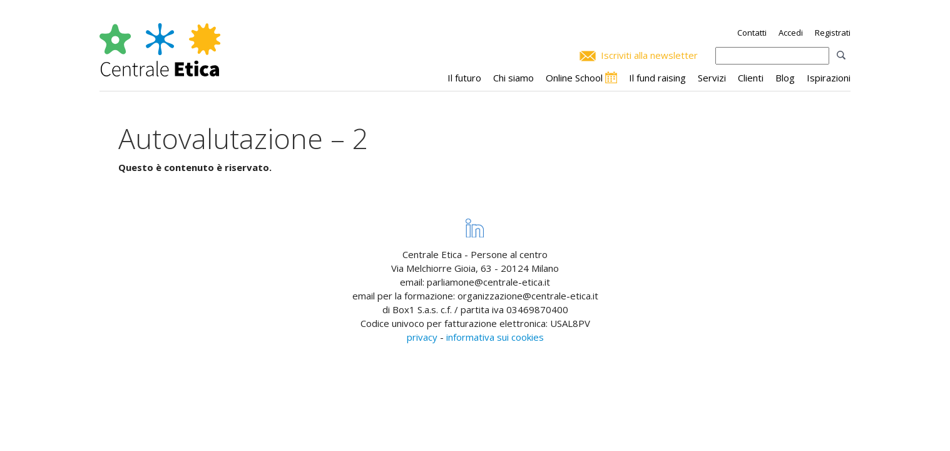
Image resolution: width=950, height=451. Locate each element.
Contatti (752, 32)
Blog (785, 77)
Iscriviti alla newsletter (649, 55)
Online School (574, 77)
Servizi (712, 77)
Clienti (751, 77)
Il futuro (464, 77)
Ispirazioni (828, 77)
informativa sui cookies (495, 337)
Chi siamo (513, 77)
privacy (422, 337)
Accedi (791, 32)
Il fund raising (657, 77)
